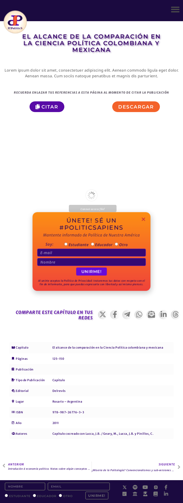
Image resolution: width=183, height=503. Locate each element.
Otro (68, 496)
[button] (175, 9)
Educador (46, 496)
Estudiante (19, 496)
